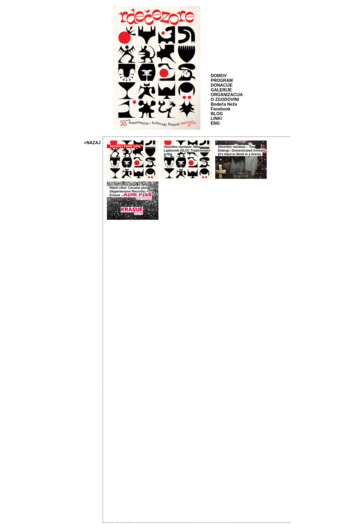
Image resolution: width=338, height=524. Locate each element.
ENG (215, 123)
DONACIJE (222, 85)
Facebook (221, 109)
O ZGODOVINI (225, 99)
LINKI (216, 118)
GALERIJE (221, 90)
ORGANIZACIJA (227, 94)
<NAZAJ (92, 143)
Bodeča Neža (224, 104)
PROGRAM (222, 80)
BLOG (217, 113)
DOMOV (219, 75)
